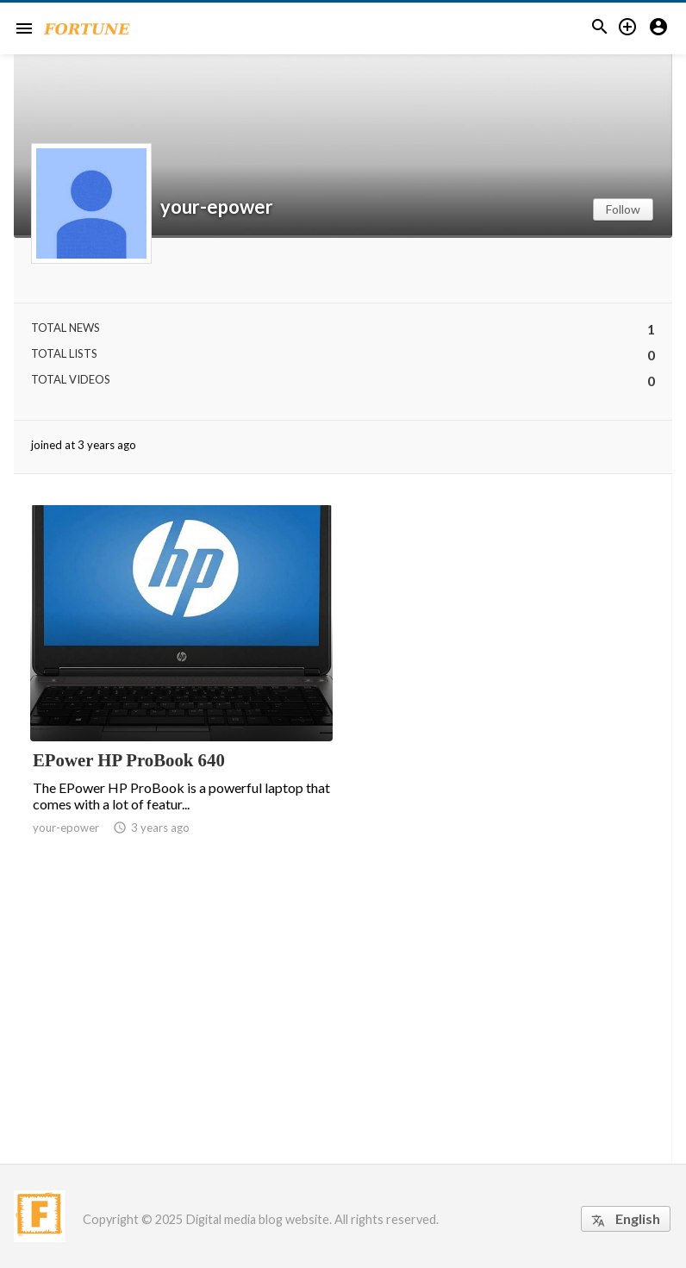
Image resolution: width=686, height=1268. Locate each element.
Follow (623, 209)
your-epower (216, 207)
